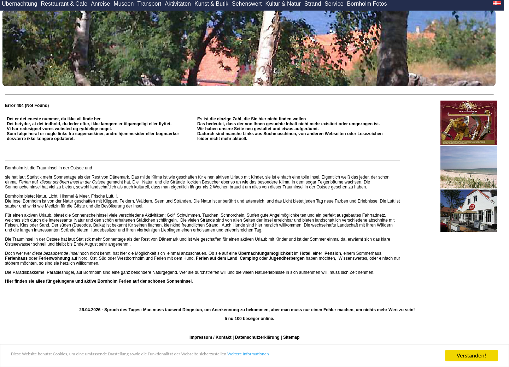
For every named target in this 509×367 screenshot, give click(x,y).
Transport (149, 4)
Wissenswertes (353, 258)
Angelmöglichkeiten (287, 215)
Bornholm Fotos (367, 4)
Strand (312, 4)
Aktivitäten (178, 4)
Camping (249, 258)
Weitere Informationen (329, 356)
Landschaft (347, 225)
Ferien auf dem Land (216, 258)
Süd (102, 258)
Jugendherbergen (286, 258)
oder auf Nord (46, 258)
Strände (177, 182)
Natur (147, 182)
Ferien (25, 182)
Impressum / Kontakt (210, 337)
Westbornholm (131, 258)
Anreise (100, 4)
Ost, (94, 258)
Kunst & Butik (211, 4)
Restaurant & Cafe (64, 4)
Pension (332, 253)
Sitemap (291, 337)
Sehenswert (247, 4)
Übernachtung (19, 4)
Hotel (305, 253)
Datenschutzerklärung (257, 337)
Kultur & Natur (283, 4)
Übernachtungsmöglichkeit (265, 253)
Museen (123, 4)
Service (333, 4)
